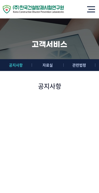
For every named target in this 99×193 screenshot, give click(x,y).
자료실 (48, 65)
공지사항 (16, 65)
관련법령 (79, 65)
